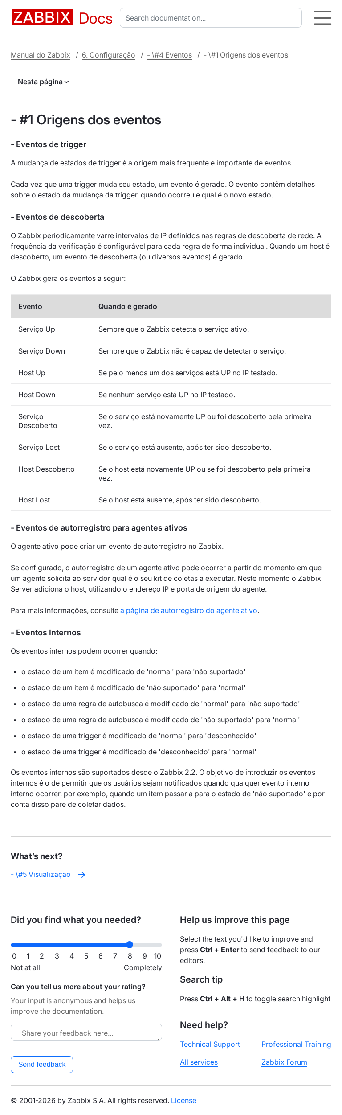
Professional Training (296, 1044)
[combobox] (212, 17)
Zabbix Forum (284, 1061)
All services (199, 1061)
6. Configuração (108, 54)
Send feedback (42, 1064)
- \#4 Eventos (169, 54)
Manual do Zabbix (40, 54)
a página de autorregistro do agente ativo (188, 610)
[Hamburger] (322, 18)
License (183, 1100)
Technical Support (210, 1044)
